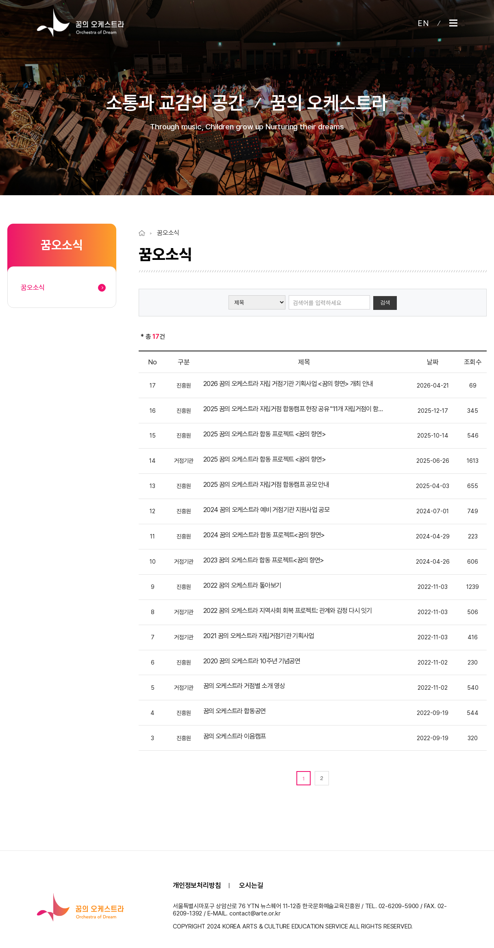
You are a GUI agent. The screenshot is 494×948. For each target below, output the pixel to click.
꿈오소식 (168, 233)
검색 (385, 302)
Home (142, 233)
